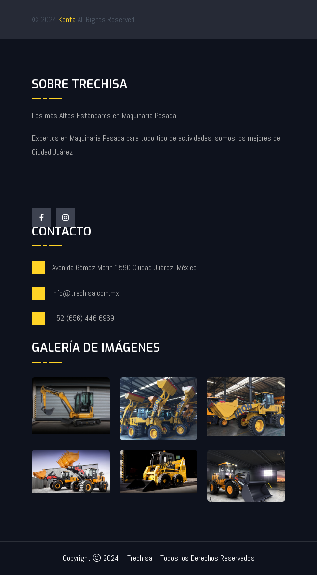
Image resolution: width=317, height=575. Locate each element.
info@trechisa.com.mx (85, 293)
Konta (68, 19)
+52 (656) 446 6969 (83, 318)
